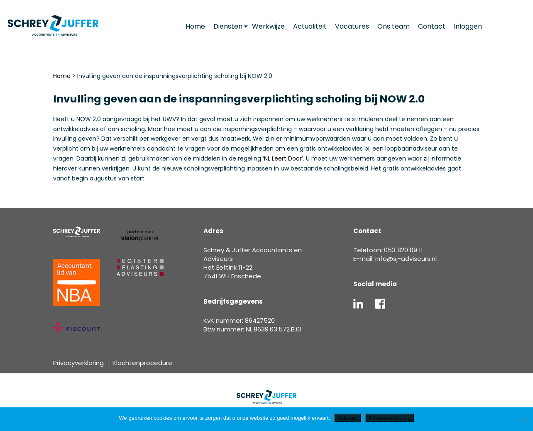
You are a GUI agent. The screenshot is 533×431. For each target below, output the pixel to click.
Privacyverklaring (78, 362)
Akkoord (347, 418)
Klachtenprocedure (142, 362)
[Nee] (522, 419)
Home (62, 76)
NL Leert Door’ (283, 158)
